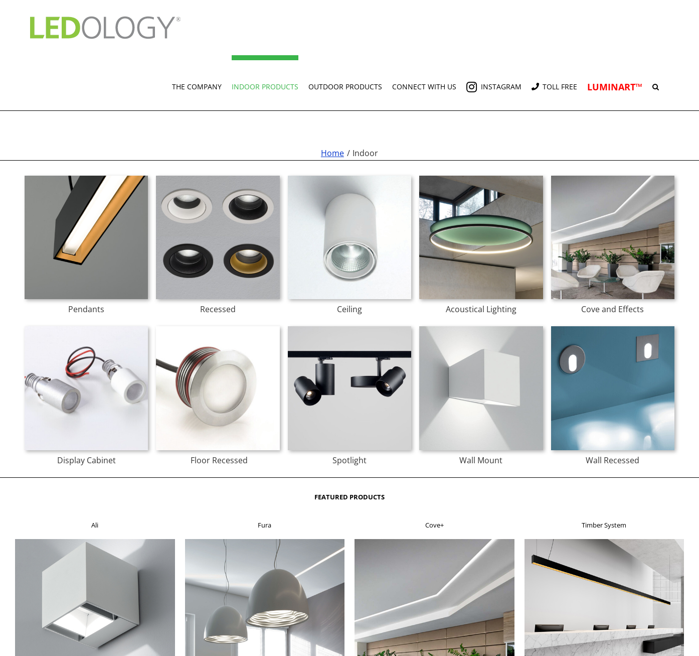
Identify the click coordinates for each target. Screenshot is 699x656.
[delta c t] (349, 178)
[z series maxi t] (217, 329)
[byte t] (86, 329)
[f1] (95, 542)
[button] (655, 82)
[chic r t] (217, 178)
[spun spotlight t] (349, 329)
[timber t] (86, 178)
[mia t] (481, 329)
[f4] (604, 542)
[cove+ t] (612, 178)
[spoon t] (612, 329)
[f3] (434, 542)
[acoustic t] (481, 178)
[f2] (265, 542)
